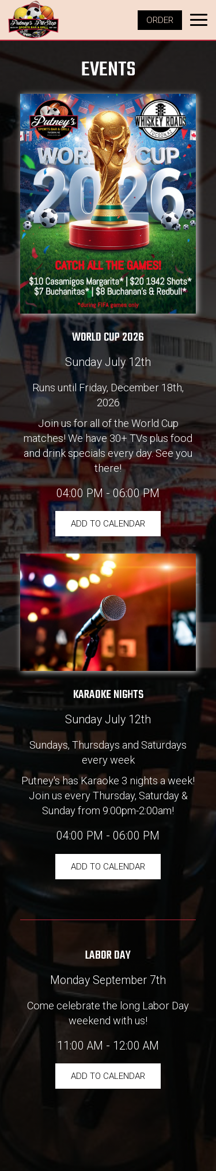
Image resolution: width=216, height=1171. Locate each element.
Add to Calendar (108, 523)
